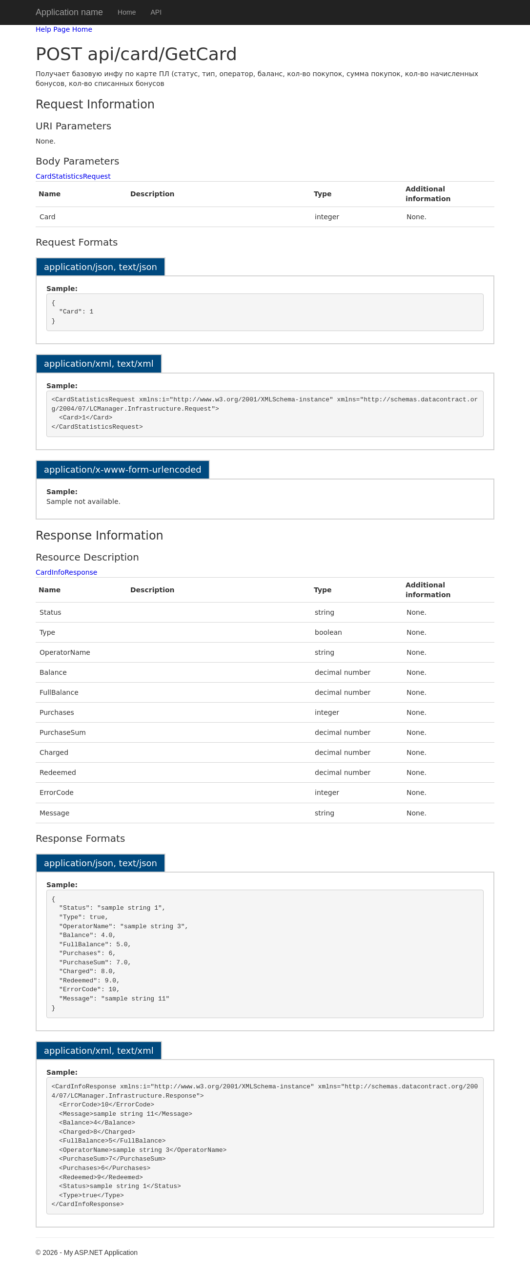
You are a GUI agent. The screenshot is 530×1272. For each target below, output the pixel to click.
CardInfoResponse (67, 572)
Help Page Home (64, 29)
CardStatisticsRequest (73, 176)
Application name (69, 12)
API (156, 12)
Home (127, 12)
